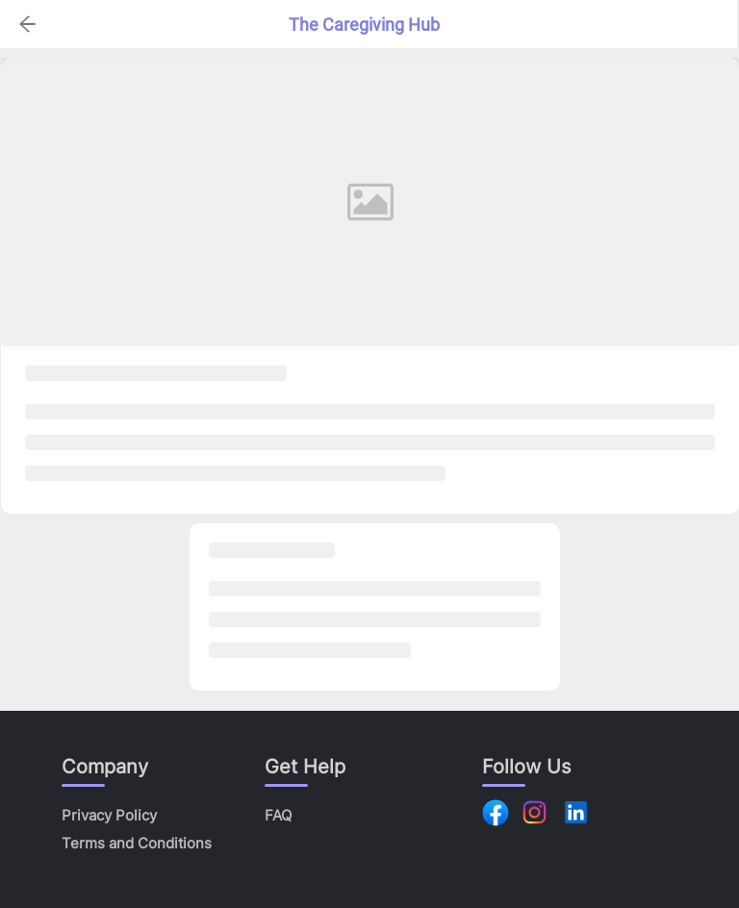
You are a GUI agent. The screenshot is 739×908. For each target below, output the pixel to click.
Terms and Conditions (137, 843)
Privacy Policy (109, 815)
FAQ (278, 815)
